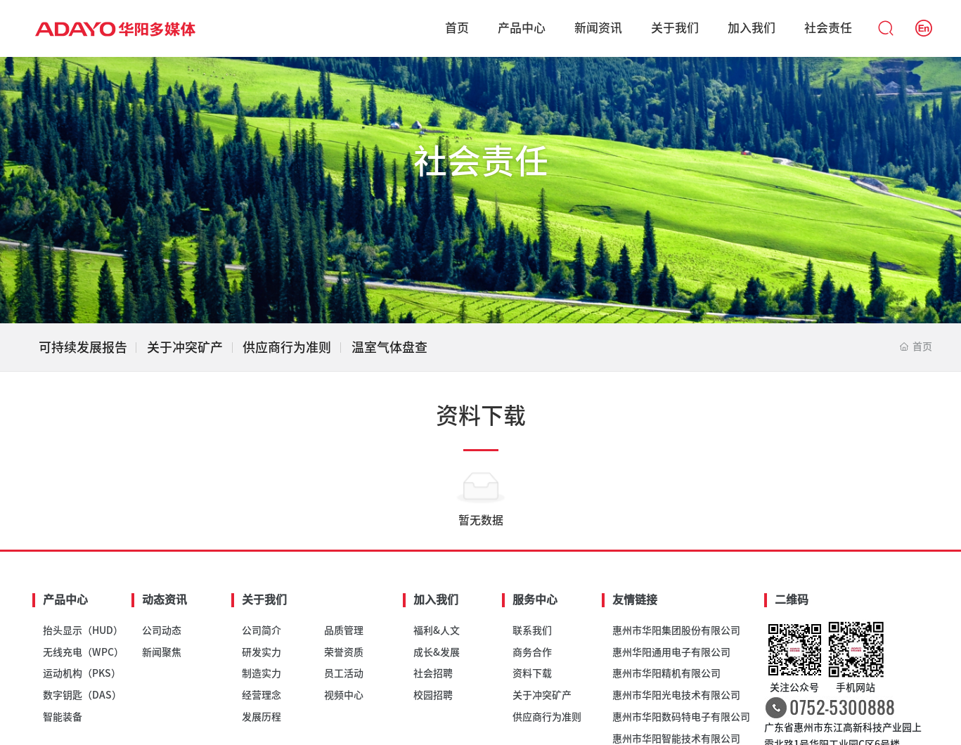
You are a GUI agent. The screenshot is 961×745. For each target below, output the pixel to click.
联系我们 (532, 630)
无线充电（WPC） (83, 652)
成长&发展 (436, 652)
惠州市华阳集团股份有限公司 (676, 630)
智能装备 (62, 717)
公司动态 (161, 630)
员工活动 (343, 673)
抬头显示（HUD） (83, 630)
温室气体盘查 (389, 347)
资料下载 (532, 673)
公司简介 (261, 630)
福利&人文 (436, 630)
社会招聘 (433, 673)
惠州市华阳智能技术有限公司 (676, 739)
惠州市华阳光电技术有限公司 (676, 695)
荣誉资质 (343, 652)
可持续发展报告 (83, 347)
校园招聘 (433, 695)
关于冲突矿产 (185, 347)
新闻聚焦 (161, 652)
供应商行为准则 (287, 347)
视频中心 (343, 695)
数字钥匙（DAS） (82, 695)
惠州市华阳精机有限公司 (666, 673)
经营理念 (261, 695)
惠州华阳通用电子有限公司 (671, 652)
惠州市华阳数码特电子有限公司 (681, 717)
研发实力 (261, 652)
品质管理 (343, 630)
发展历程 (261, 717)
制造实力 (261, 673)
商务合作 (532, 652)
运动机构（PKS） (82, 673)
